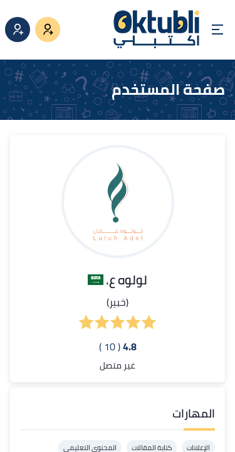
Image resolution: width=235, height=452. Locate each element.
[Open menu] (217, 29)
